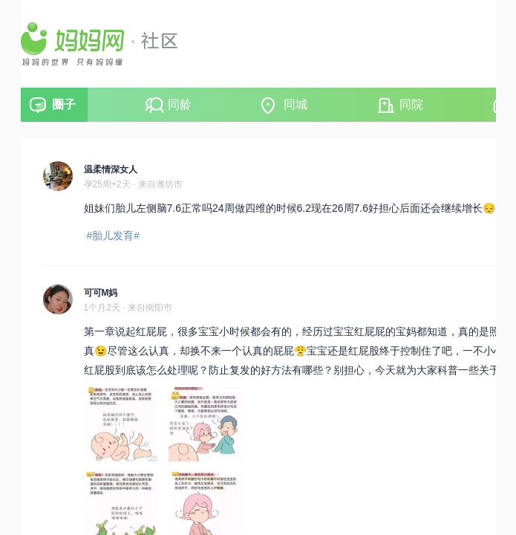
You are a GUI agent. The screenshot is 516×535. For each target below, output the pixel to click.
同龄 (180, 104)
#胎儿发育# (113, 235)
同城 (295, 104)
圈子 (64, 104)
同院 (411, 104)
